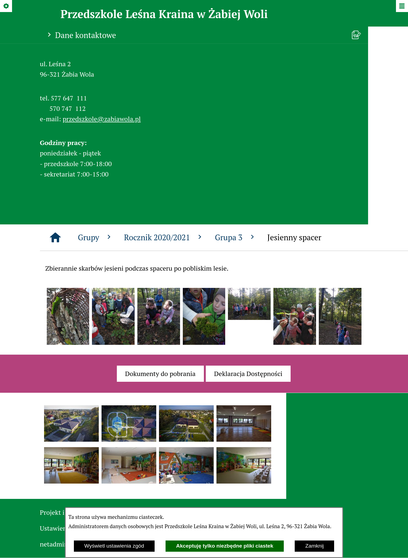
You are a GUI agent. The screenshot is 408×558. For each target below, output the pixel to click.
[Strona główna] (55, 237)
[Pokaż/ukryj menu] (401, 6)
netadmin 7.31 (60, 544)
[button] (68, 342)
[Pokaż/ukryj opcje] (6, 6)
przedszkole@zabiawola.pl (102, 118)
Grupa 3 (235, 237)
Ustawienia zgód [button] (64, 528)
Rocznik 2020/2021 (164, 237)
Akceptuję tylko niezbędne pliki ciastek (224, 546)
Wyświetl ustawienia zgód (114, 546)
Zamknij (314, 546)
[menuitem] (160, 373)
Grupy (95, 237)
